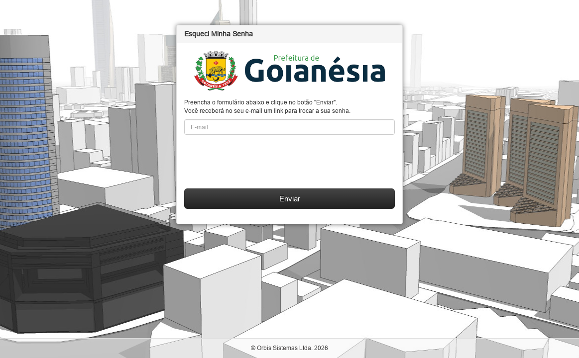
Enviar (289, 198)
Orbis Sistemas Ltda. (285, 348)
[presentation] (260, 161)
